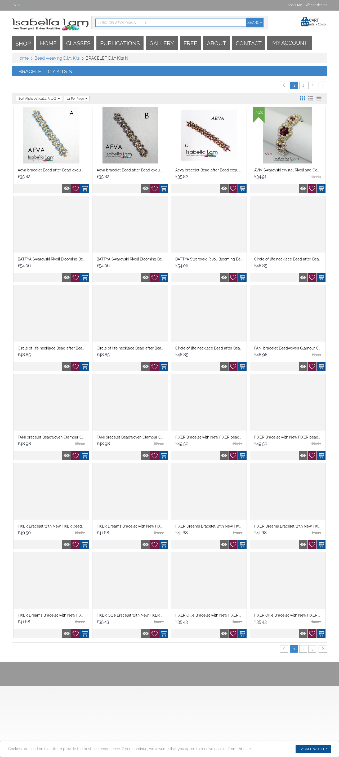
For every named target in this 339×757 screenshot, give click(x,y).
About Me (295, 5)
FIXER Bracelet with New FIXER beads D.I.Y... (213, 437)
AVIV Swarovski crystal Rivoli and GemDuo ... (292, 170)
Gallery (161, 43)
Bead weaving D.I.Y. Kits (57, 58)
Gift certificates (316, 5)
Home (48, 43)
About (216, 43)
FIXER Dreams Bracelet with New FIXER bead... (137, 526)
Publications (120, 43)
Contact (249, 43)
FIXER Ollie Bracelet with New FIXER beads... (135, 615)
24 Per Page (77, 98)
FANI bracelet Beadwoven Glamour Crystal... (292, 348)
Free (190, 43)
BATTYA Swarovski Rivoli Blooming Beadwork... (58, 259)
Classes (78, 43)
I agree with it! (313, 749)
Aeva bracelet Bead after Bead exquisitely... (55, 170)
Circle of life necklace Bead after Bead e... (290, 259)
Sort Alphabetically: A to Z (39, 98)
